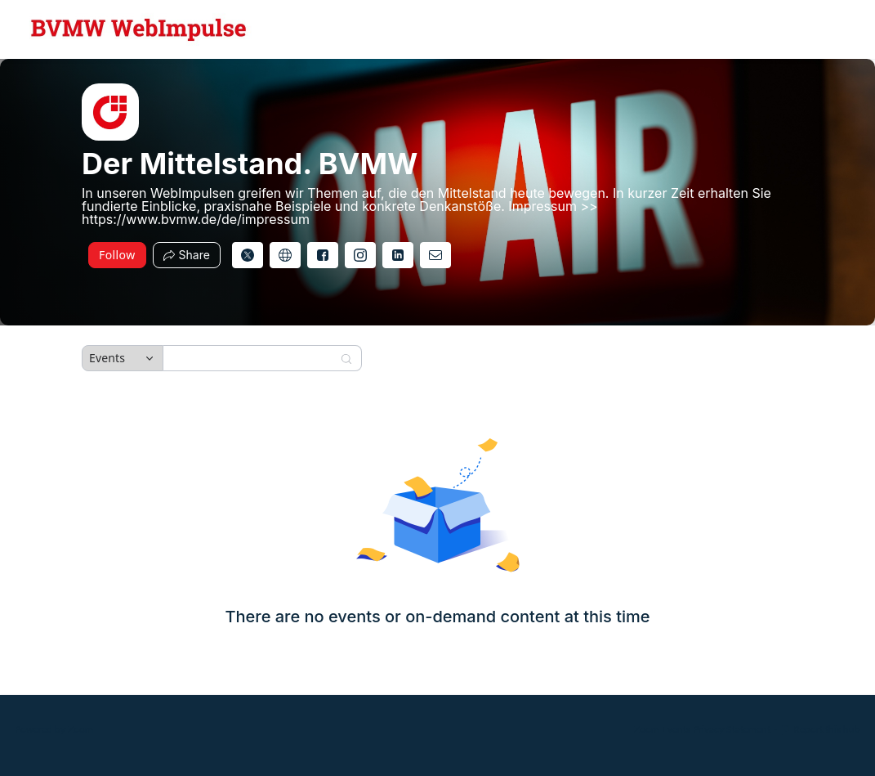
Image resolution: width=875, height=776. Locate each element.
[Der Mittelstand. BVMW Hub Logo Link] (138, 29)
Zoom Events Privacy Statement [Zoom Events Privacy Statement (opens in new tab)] (702, 729)
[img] (110, 112)
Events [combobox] (107, 358)
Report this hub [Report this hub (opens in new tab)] (820, 729)
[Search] (251, 358)
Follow (117, 254)
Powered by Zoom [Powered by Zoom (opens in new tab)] (54, 729)
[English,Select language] (815, 29)
